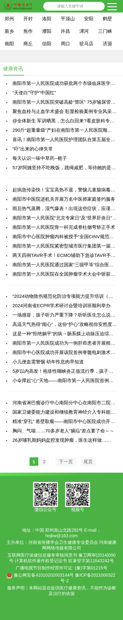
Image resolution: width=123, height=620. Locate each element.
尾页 (88, 461)
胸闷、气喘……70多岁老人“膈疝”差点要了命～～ (63, 430)
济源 (107, 43)
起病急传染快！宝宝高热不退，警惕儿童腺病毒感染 (66, 189)
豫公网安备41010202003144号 (44, 575)
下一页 (66, 461)
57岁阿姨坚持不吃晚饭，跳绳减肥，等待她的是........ (66, 167)
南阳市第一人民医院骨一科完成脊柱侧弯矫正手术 (63, 227)
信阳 (46, 43)
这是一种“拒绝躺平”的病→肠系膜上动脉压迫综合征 (65, 333)
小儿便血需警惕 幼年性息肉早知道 (48, 361)
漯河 (84, 31)
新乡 (9, 31)
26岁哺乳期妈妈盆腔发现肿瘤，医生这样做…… (61, 440)
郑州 (9, 18)
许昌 (65, 31)
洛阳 (46, 18)
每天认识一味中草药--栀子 (39, 158)
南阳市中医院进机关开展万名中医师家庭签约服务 (63, 199)
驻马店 (86, 43)
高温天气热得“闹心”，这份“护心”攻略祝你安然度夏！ (66, 324)
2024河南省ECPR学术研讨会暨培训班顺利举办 (61, 305)
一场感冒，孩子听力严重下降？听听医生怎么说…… (66, 314)
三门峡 (105, 31)
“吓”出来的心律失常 (32, 148)
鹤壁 (107, 18)
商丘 (28, 43)
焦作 (28, 31)
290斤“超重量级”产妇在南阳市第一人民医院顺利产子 (66, 130)
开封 (28, 18)
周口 (65, 43)
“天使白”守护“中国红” (34, 92)
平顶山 (68, 18)
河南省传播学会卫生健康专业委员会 (63, 542)
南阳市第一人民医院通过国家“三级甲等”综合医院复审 (67, 264)
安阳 (88, 18)
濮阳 (46, 31)
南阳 (9, 43)
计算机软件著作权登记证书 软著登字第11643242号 (64, 560)
